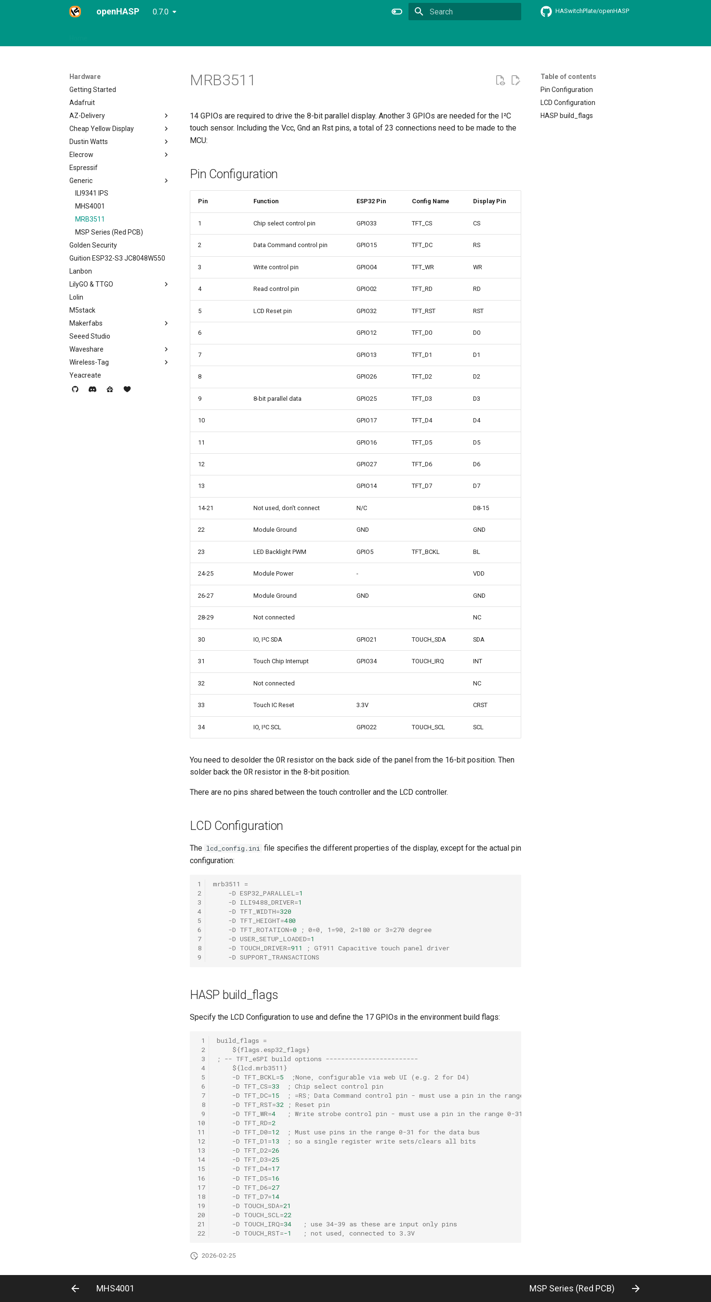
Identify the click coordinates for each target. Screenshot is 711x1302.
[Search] (464, 11)
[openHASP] (75, 11)
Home (78, 35)
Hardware (114, 35)
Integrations (231, 35)
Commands (279, 35)
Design (191, 35)
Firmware (155, 35)
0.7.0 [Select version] (161, 11)
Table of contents (568, 76)
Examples (324, 35)
